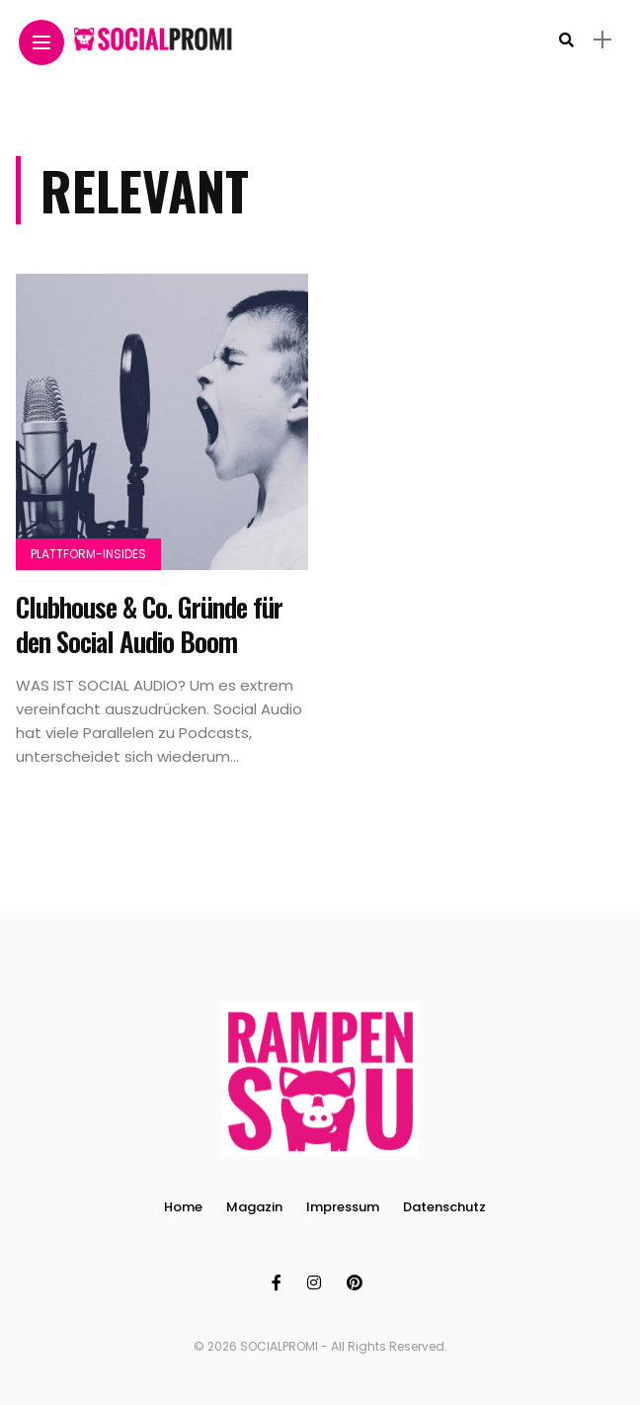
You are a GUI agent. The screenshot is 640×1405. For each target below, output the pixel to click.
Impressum (342, 1207)
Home (183, 1207)
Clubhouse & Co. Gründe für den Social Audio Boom (149, 624)
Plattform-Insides (88, 553)
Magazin (254, 1207)
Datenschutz (444, 1207)
